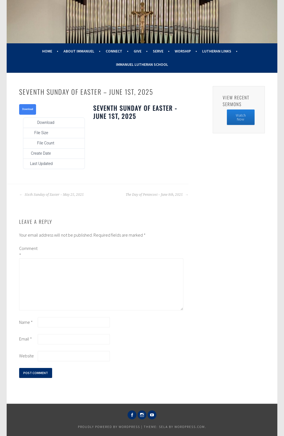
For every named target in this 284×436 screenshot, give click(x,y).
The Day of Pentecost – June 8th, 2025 (157, 195)
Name (26, 322)
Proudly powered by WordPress (109, 427)
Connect (114, 51)
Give (137, 51)
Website (26, 356)
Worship (183, 51)
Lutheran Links (216, 51)
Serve (158, 51)
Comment (28, 251)
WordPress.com (189, 427)
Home (47, 51)
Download (27, 109)
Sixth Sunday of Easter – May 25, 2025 (51, 195)
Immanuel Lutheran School (142, 64)
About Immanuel (79, 51)
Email (25, 339)
